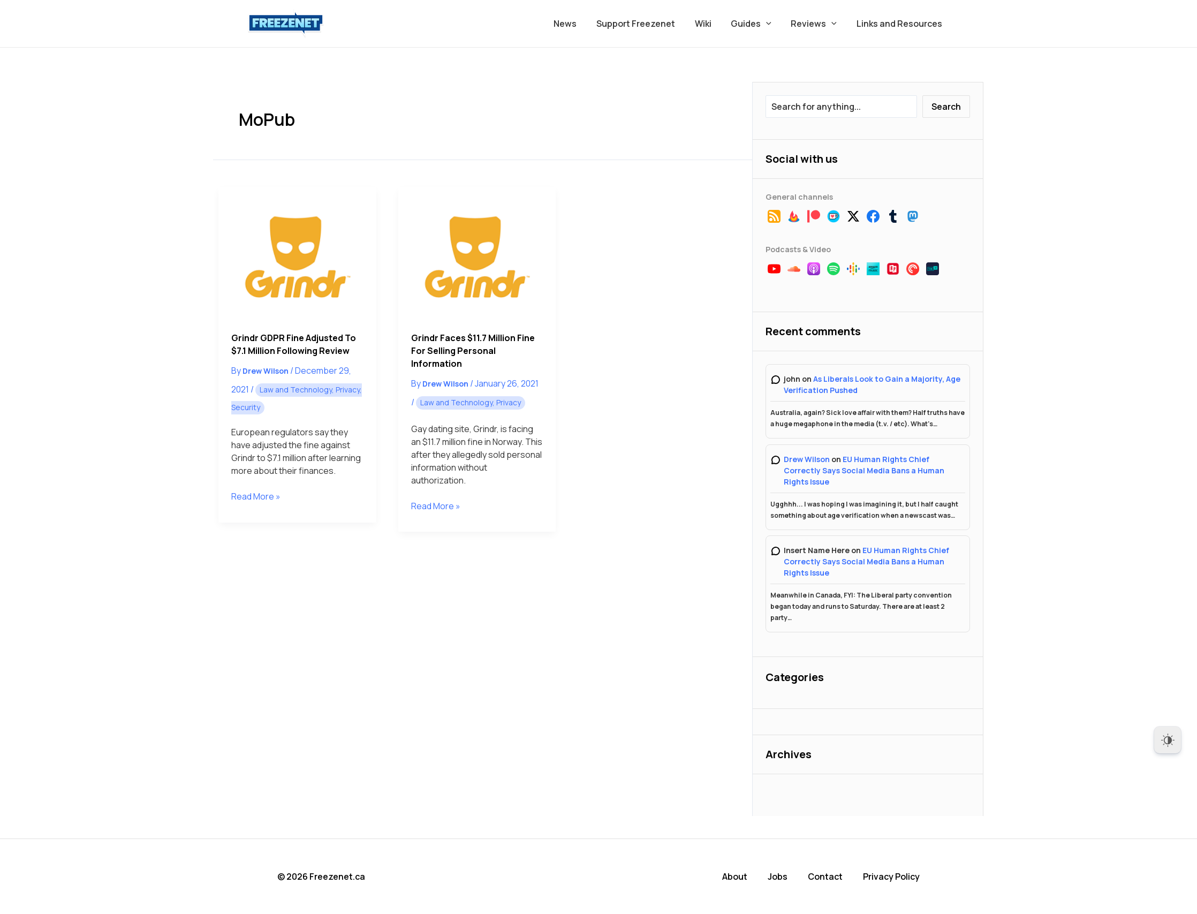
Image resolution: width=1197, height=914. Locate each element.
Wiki (711, 23)
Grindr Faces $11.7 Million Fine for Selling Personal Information (473, 350)
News (578, 23)
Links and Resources (900, 23)
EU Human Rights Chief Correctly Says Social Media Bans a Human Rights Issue (864, 470)
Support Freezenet (647, 23)
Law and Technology (296, 389)
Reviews (817, 23)
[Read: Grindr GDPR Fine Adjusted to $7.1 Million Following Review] (297, 253)
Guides (757, 23)
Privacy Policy (891, 876)
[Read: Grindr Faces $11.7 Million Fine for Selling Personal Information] (477, 253)
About (734, 876)
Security (245, 407)
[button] (772, 23)
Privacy (348, 389)
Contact (825, 876)
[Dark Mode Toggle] (1167, 740)
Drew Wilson (807, 459)
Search (946, 106)
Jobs (777, 876)
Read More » (256, 496)
